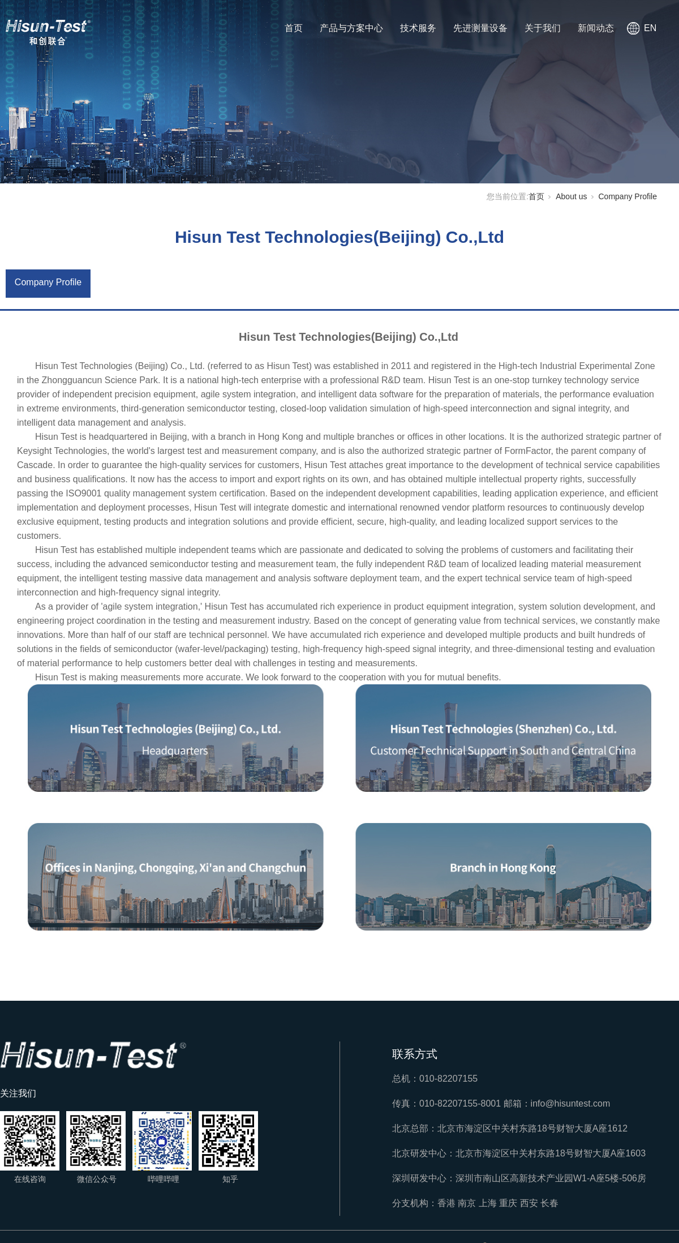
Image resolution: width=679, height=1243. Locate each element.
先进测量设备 (480, 28)
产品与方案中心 (351, 28)
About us (571, 196)
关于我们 (543, 28)
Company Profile (628, 196)
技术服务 (418, 28)
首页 (294, 28)
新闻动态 (596, 28)
